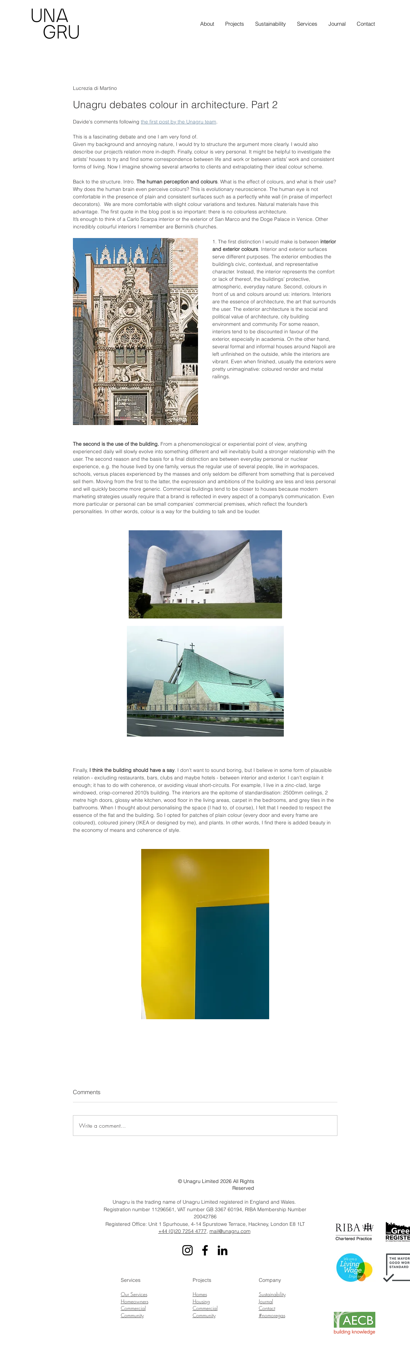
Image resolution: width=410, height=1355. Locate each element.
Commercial (133, 1308)
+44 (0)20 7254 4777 (182, 1231)
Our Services (134, 1294)
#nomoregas (272, 1315)
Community (132, 1315)
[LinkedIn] (222, 1250)
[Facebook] (205, 1250)
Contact (267, 1308)
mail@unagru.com (230, 1231)
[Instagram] (187, 1250)
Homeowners (134, 1301)
